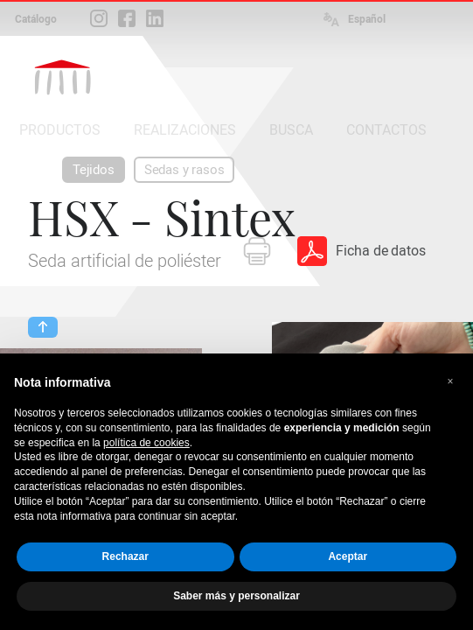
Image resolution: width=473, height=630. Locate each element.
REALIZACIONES (185, 130)
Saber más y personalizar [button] (236, 596)
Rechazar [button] (125, 556)
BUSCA (291, 130)
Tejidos (94, 170)
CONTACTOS (386, 130)
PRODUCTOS (60, 130)
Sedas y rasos (184, 170)
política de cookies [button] (146, 443)
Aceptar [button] (347, 556)
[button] (450, 382)
